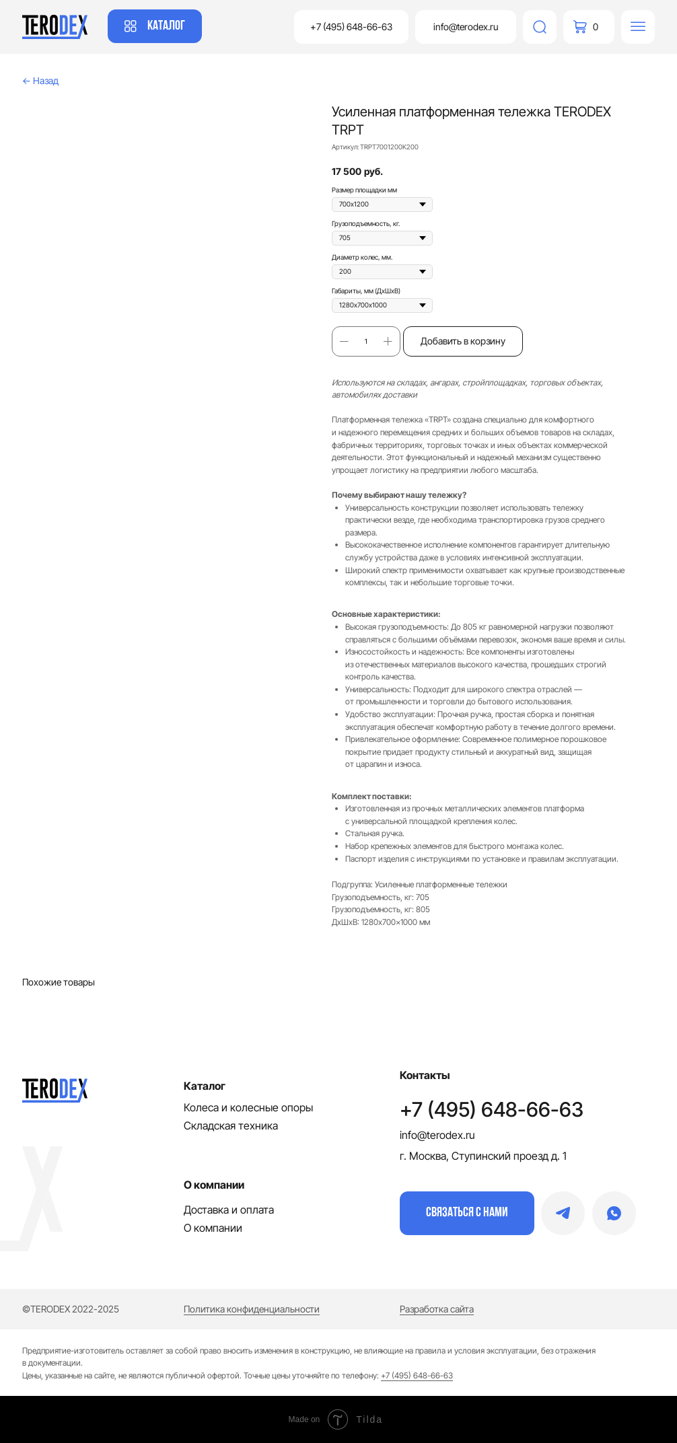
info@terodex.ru (437, 1135)
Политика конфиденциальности (252, 1309)
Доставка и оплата (229, 1209)
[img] (540, 27)
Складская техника (231, 1125)
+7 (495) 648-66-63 (491, 1109)
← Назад (40, 80)
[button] (467, 1213)
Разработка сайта (437, 1309)
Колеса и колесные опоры (248, 1107)
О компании (213, 1227)
